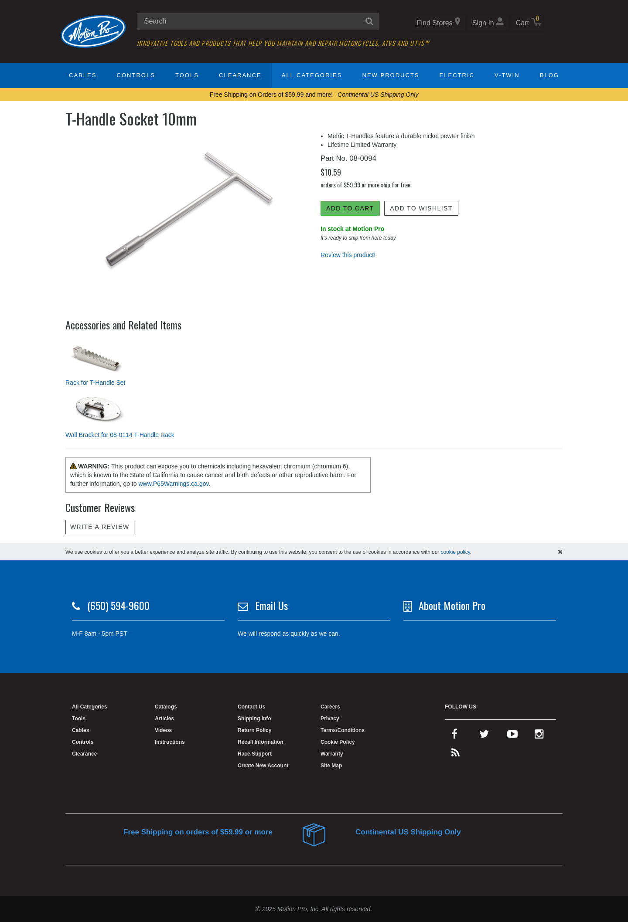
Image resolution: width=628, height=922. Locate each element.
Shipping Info (254, 718)
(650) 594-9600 (118, 605)
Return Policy (254, 730)
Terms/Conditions (343, 730)
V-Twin (507, 75)
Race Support (255, 754)
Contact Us (251, 707)
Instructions (170, 742)
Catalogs (166, 707)
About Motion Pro (452, 605)
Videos (163, 730)
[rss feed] (455, 755)
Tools (187, 75)
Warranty (332, 754)
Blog (549, 75)
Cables (82, 75)
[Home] (93, 30)
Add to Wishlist (421, 208)
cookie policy (455, 552)
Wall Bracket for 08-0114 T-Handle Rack (119, 434)
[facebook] (454, 736)
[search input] (258, 21)
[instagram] (539, 736)
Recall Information (260, 742)
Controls (136, 75)
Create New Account (263, 766)
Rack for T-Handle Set (95, 382)
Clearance (240, 75)
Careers (330, 707)
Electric (457, 75)
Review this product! (348, 254)
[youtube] (512, 736)
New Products (391, 75)
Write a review (100, 526)
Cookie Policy (338, 742)
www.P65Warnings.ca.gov (173, 483)
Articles (164, 718)
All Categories (312, 75)
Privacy (330, 718)
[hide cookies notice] (560, 551)
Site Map (331, 766)
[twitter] (484, 736)
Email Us (271, 605)
